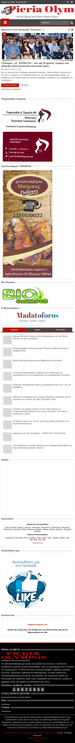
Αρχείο (37, 330)
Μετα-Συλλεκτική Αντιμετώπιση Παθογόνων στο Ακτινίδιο (37, 360)
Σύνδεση (37, 741)
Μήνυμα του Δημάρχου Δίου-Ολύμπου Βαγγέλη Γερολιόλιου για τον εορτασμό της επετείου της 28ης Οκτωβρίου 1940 (42, 398)
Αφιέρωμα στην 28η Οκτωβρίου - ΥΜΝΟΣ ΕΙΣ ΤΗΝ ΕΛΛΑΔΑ (39, 433)
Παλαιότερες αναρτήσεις (11, 89)
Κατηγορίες (60, 330)
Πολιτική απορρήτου (38, 738)
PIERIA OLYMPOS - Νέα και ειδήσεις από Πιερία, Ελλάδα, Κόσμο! (30, 733)
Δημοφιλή (14, 330)
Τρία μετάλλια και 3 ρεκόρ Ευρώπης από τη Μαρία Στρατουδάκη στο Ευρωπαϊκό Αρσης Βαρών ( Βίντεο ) (42, 446)
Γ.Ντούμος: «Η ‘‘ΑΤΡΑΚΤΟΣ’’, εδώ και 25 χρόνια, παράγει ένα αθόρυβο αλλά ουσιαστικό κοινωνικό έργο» (35, 64)
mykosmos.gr (37, 543)
